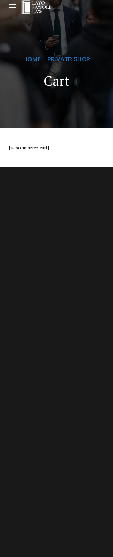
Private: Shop (68, 59)
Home (32, 59)
